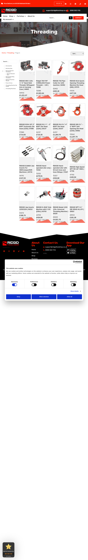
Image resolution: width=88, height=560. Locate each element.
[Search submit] (71, 17)
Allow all (69, 296)
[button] (12, 16)
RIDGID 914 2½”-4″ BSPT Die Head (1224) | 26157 (60, 127)
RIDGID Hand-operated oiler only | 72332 (43, 168)
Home (4, 53)
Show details (74, 291)
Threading (10, 53)
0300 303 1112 (75, 10)
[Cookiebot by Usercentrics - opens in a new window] (74, 262)
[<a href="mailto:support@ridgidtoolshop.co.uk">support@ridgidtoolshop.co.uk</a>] (43, 11)
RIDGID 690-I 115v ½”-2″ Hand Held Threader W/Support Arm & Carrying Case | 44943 (26, 85)
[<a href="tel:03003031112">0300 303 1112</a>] (67, 11)
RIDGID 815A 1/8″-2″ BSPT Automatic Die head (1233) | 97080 (27, 127)
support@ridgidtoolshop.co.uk (56, 10)
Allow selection (44, 296)
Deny (18, 296)
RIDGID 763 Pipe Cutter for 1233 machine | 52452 (59, 83)
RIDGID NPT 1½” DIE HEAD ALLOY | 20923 (77, 209)
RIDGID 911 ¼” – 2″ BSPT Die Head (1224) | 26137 (43, 127)
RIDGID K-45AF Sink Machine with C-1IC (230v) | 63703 (43, 209)
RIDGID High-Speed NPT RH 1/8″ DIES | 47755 (77, 169)
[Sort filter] (77, 53)
